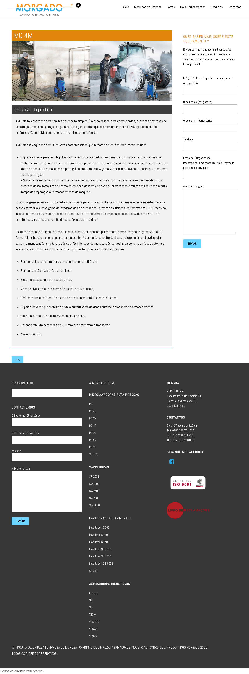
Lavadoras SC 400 (99, 535)
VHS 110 (94, 622)
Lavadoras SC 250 (99, 527)
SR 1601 (94, 476)
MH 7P (92, 447)
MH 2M (92, 433)
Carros (171, 7)
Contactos (234, 7)
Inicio (125, 7)
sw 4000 (94, 484)
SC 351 (93, 571)
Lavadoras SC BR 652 (101, 563)
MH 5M (92, 440)
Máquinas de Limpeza (148, 7)
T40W (92, 614)
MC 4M (92, 411)
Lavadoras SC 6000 (100, 549)
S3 (90, 607)
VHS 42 (93, 636)
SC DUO (93, 454)
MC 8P (92, 425)
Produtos (217, 7)
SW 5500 (94, 491)
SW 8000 (94, 505)
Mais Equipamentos (193, 7)
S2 (90, 600)
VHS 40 (93, 629)
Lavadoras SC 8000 (100, 556)
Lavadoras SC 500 (99, 542)
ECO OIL (93, 593)
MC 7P (92, 418)
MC (91, 404)
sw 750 (93, 498)
